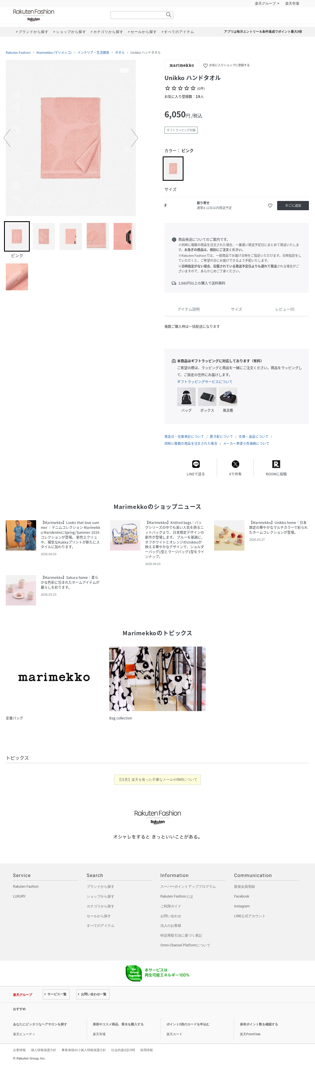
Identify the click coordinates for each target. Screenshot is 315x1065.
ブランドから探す (100, 887)
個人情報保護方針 (43, 1050)
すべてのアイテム (100, 926)
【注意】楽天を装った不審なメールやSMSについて (158, 780)
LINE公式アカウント (250, 916)
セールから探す (99, 916)
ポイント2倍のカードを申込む (188, 1024)
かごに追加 (293, 205)
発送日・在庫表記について (184, 436)
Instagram (242, 906)
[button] (7, 138)
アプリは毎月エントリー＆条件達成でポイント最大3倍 (263, 32)
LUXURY (19, 896)
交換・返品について (253, 436)
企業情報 (19, 1050)
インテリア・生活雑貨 (93, 52)
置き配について (221, 436)
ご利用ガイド (170, 906)
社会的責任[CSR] (123, 1050)
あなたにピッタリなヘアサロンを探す (40, 1024)
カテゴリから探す (100, 906)
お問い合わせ (170, 916)
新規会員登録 (244, 887)
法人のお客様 (170, 926)
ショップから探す (100, 896)
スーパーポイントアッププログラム (188, 887)
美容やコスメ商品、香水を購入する (118, 1024)
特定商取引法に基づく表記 (181, 935)
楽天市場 (292, 3)
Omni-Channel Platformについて (185, 945)
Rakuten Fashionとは (176, 896)
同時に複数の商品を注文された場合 (190, 443)
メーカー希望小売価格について (246, 443)
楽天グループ (265, 3)
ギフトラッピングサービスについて (205, 381)
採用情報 (146, 1050)
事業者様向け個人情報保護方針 (84, 1050)
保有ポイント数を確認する (259, 1024)
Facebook (241, 896)
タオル (120, 52)
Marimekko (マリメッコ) (54, 52)
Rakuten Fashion (58, 15)
